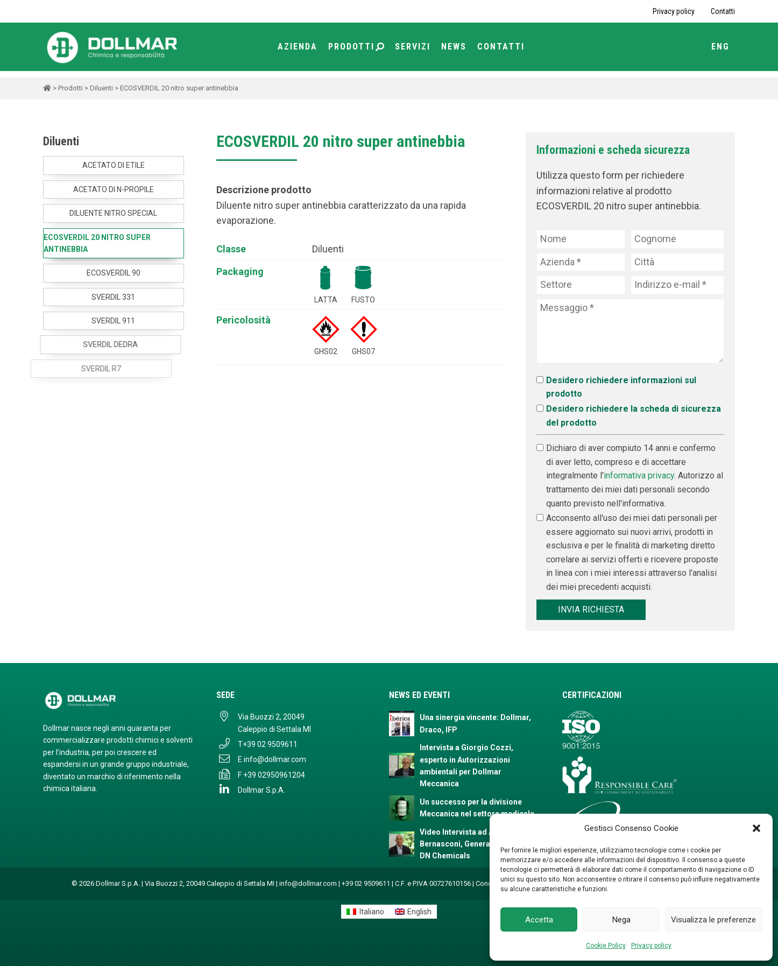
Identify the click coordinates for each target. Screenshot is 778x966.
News (453, 46)
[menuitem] (365, 912)
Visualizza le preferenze (713, 920)
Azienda (297, 46)
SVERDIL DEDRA (79, 344)
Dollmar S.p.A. (261, 790)
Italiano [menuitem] (371, 911)
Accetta (539, 920)
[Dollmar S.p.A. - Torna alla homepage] (119, 700)
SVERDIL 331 (106, 297)
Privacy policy (651, 945)
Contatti (723, 11)
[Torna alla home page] (113, 46)
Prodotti (356, 46)
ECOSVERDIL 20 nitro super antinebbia (97, 243)
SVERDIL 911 (94, 320)
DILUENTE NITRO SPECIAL (113, 213)
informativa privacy (639, 475)
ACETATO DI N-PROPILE (113, 189)
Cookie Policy (606, 945)
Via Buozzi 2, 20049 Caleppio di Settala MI (274, 723)
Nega (621, 920)
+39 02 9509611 (270, 744)
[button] (756, 828)
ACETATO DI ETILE (113, 165)
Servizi (412, 46)
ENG (720, 46)
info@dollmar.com (275, 759)
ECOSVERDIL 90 (112, 273)
